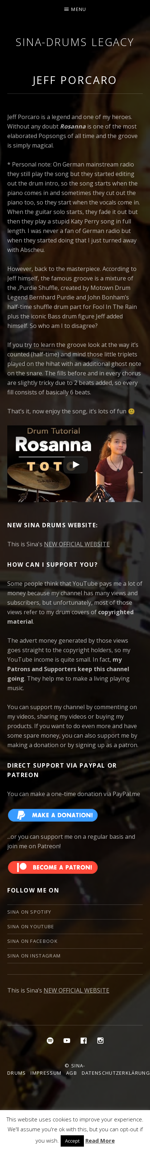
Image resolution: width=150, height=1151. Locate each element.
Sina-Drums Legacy (75, 42)
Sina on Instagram (34, 955)
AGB (71, 1073)
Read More (100, 1140)
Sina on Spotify (29, 912)
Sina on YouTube (30, 926)
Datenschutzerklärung (116, 1073)
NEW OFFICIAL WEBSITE (77, 544)
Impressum (46, 1073)
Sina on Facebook (32, 941)
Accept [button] (72, 1140)
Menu (78, 9)
